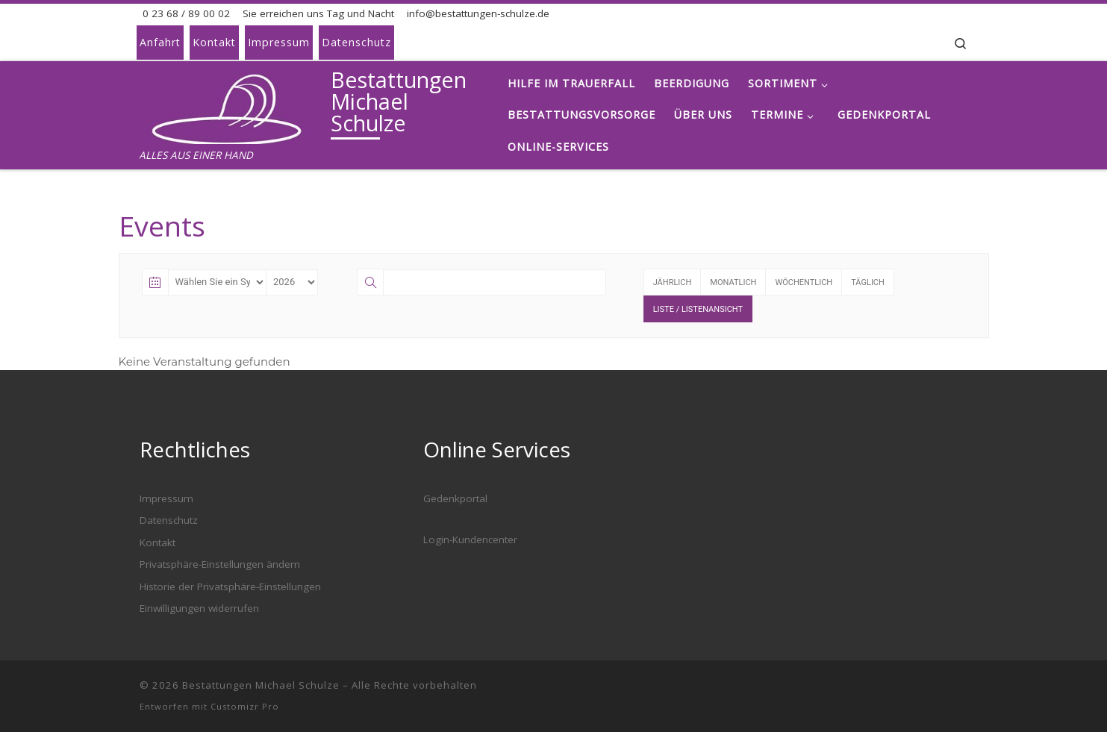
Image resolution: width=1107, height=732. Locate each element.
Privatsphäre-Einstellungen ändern (220, 564)
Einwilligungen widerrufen (199, 608)
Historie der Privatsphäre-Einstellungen (230, 586)
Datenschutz (169, 520)
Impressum (166, 498)
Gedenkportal (455, 498)
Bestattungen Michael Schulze (261, 685)
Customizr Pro (245, 706)
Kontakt (157, 542)
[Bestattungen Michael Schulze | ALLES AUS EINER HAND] (232, 103)
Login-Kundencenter (470, 539)
